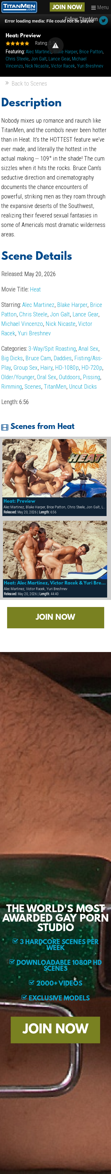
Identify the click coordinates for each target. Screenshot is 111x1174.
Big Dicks (12, 358)
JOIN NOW (67, 7)
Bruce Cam (38, 358)
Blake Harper (65, 52)
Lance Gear (59, 59)
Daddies (63, 358)
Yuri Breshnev (90, 66)
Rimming (11, 386)
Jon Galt (38, 59)
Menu (100, 7)
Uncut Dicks (83, 386)
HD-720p (91, 367)
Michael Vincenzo (22, 323)
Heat (35, 289)
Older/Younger (17, 377)
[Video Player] (55, 45)
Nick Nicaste (37, 66)
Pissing (91, 377)
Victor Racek (63, 66)
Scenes (33, 386)
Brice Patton (91, 52)
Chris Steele (17, 59)
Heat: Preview (19, 501)
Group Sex (25, 367)
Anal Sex (88, 348)
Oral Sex (46, 377)
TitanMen (55, 386)
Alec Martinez (39, 52)
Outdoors (69, 377)
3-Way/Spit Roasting (52, 348)
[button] (55, 45)
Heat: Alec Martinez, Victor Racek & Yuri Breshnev (55, 583)
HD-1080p (67, 367)
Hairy (46, 367)
